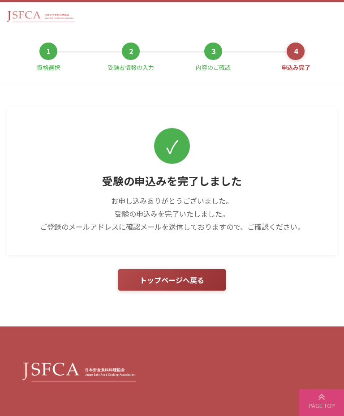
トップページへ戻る (172, 279)
